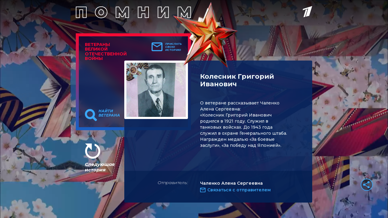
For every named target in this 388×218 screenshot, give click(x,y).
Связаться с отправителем (239, 190)
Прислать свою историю (173, 46)
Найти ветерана (109, 113)
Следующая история (100, 167)
